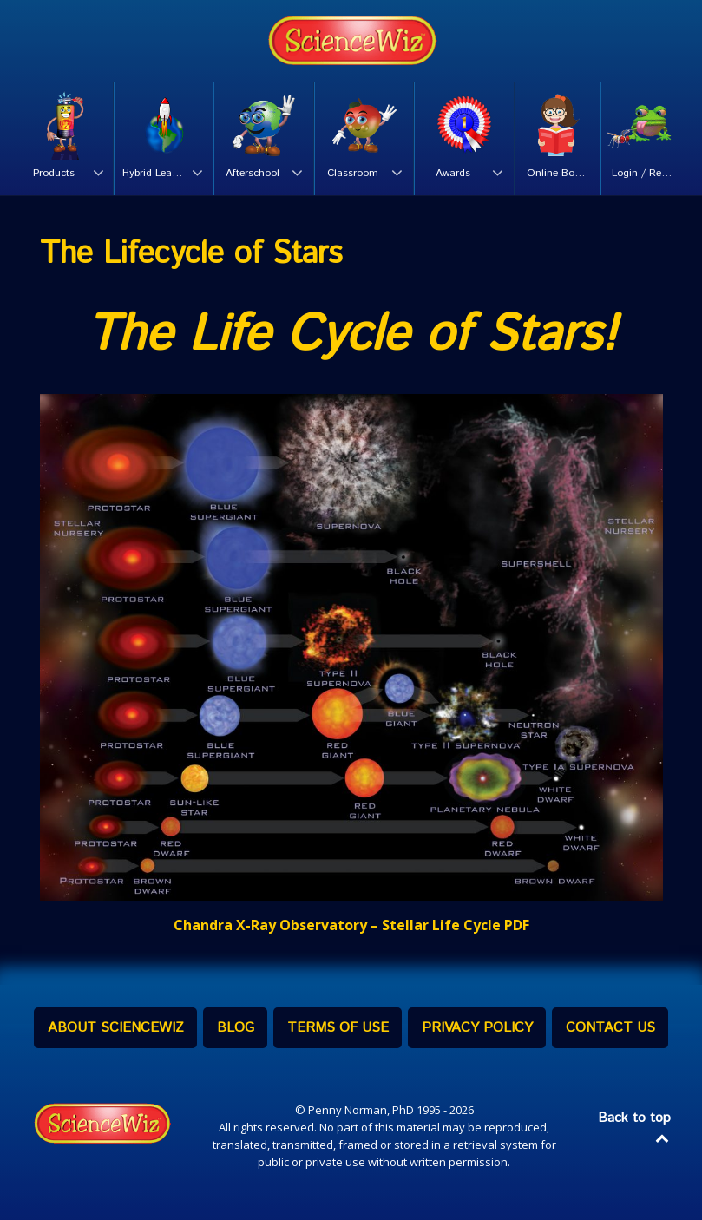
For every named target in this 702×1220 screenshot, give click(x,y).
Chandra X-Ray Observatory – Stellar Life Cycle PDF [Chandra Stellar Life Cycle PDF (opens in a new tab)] (351, 925)
